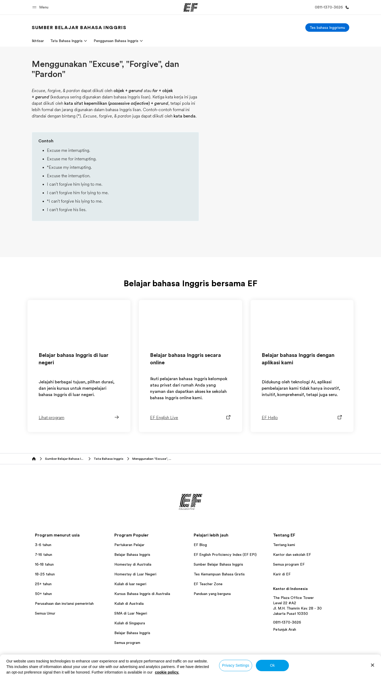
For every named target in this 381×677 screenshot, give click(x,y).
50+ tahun (43, 594)
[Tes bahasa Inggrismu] (327, 27)
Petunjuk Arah (284, 629)
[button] (41, 7)
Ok (272, 665)
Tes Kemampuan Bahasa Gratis (219, 574)
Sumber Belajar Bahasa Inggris (218, 564)
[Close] (372, 665)
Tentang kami (284, 545)
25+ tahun (43, 584)
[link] (79, 27)
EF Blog (200, 545)
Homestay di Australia (132, 564)
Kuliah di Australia (129, 603)
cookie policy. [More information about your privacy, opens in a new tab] (167, 672)
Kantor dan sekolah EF (292, 554)
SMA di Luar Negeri (130, 613)
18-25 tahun (45, 574)
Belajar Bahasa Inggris (132, 554)
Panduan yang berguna (212, 594)
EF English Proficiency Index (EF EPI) (225, 554)
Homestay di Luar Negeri (135, 574)
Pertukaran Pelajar (129, 545)
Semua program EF (289, 564)
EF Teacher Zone (208, 584)
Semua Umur (45, 613)
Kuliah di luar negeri (130, 584)
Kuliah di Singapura (129, 623)
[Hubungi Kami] (331, 7)
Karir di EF (282, 574)
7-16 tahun (43, 554)
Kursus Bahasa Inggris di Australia (142, 594)
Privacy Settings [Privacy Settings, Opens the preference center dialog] (235, 665)
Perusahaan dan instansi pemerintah (64, 603)
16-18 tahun (44, 564)
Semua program (127, 642)
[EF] (190, 7)
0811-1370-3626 (287, 622)
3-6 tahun (43, 545)
